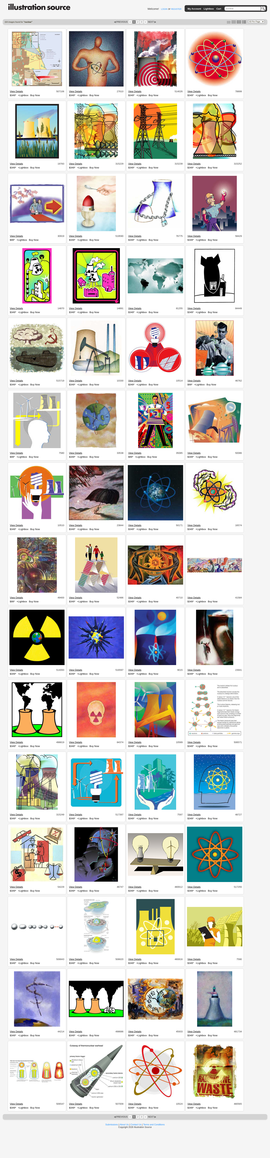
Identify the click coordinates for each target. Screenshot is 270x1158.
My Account (194, 8)
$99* (12, 240)
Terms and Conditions (154, 1124)
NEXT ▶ (151, 22)
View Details (16, 91)
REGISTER (176, 9)
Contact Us (136, 1124)
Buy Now (35, 95)
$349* (13, 95)
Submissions (111, 1124)
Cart (218, 8)
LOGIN (164, 9)
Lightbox (209, 8)
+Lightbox (23, 95)
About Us (124, 1124)
